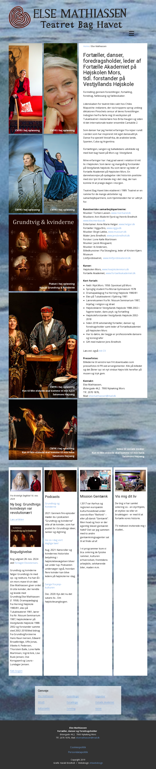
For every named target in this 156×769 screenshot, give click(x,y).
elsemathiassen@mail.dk (102, 396)
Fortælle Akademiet (104, 702)
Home (86, 46)
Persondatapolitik (78, 752)
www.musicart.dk (117, 231)
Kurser (98, 708)
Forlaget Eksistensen (26, 562)
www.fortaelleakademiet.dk (121, 273)
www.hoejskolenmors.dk (115, 269)
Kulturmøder (44, 708)
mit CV (102, 350)
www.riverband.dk (121, 213)
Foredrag (71, 708)
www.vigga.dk (114, 228)
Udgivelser (100, 696)
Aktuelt (41, 702)
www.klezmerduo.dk (94, 220)
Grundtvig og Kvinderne (52, 505)
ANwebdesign (96, 763)
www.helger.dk (127, 224)
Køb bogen (16, 670)
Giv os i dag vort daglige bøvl (54, 541)
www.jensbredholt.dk (118, 235)
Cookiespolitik (78, 747)
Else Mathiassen (45, 696)
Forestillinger (73, 696)
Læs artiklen (17, 519)
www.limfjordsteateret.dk (117, 258)
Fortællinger (72, 702)
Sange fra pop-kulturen (53, 586)
